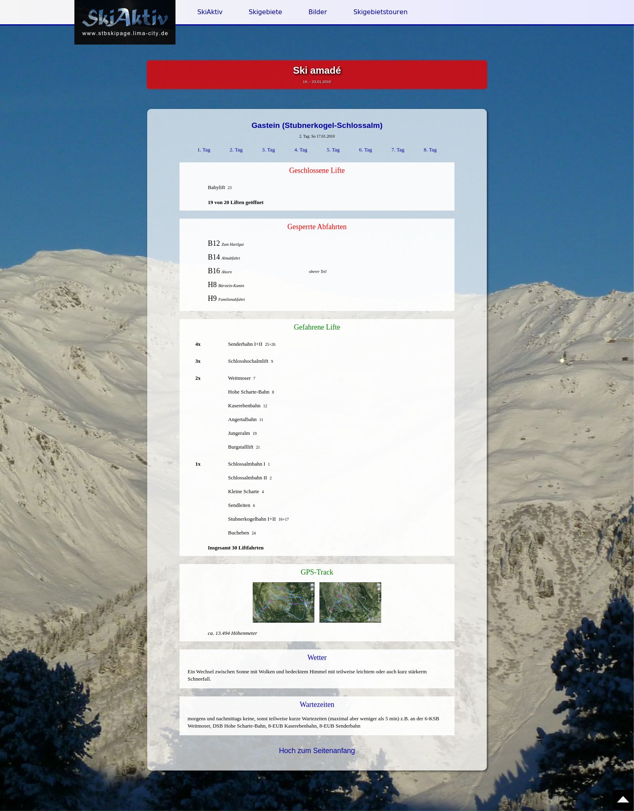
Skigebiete (265, 12)
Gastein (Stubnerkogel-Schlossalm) (317, 125)
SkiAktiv (209, 12)
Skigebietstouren (380, 12)
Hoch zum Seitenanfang (317, 751)
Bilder (318, 12)
